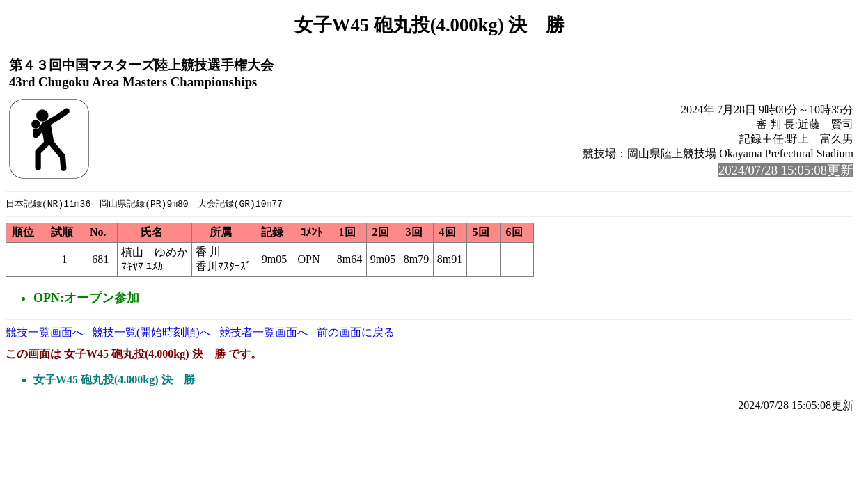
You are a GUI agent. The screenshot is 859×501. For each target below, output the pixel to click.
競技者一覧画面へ (263, 333)
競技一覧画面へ (45, 333)
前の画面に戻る (356, 333)
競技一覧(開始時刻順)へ (151, 333)
